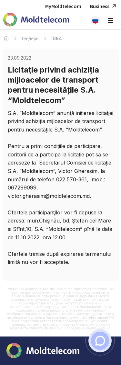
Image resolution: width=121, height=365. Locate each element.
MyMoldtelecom (63, 6)
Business (104, 6)
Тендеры (30, 38)
